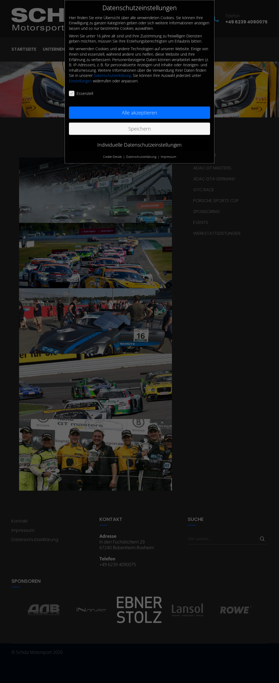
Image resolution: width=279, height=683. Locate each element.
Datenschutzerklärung (112, 70)
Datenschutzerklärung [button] (141, 152)
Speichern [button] (139, 123)
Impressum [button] (168, 152)
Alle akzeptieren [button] (139, 107)
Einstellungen (80, 76)
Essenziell (81, 88)
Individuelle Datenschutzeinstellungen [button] (139, 139)
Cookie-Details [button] (113, 152)
